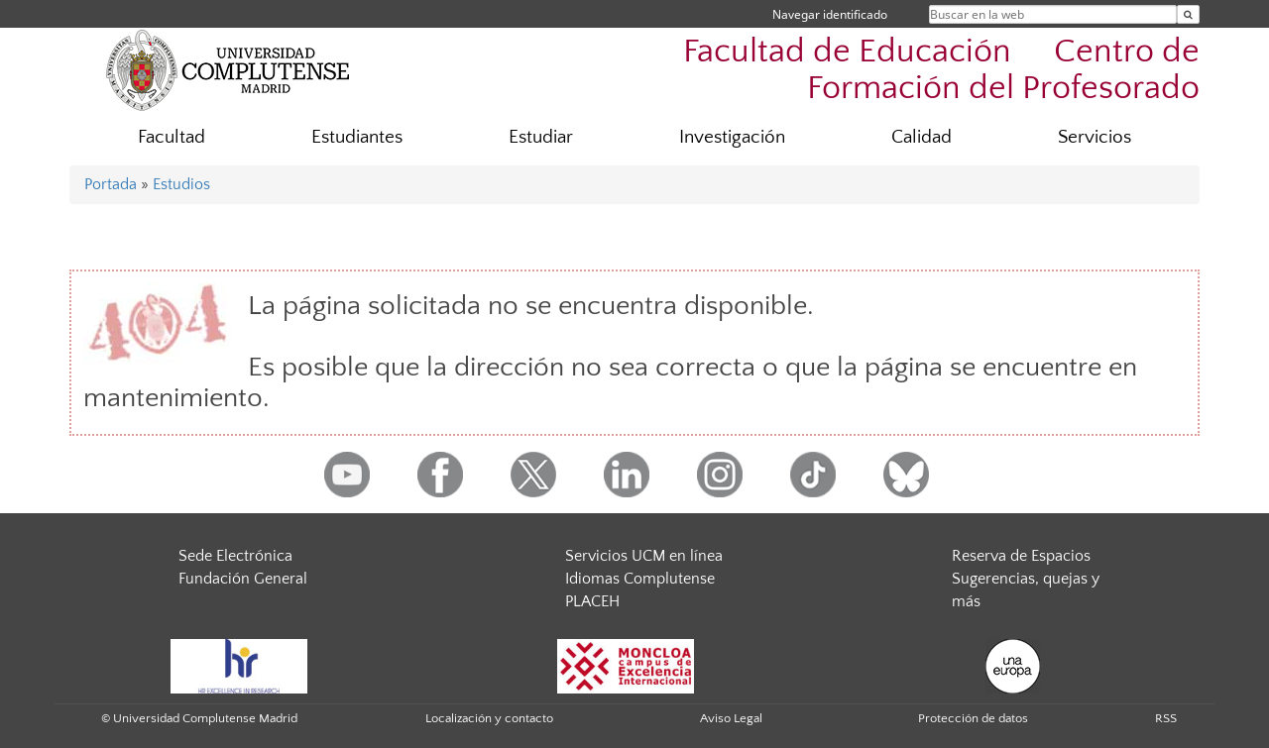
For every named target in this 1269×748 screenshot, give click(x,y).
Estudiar (541, 137)
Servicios (1094, 137)
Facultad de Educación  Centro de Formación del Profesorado (941, 70)
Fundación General (242, 579)
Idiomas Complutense (640, 579)
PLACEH (592, 601)
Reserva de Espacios (1021, 556)
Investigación (732, 137)
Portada (110, 184)
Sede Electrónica (235, 556)
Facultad (171, 137)
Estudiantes (357, 137)
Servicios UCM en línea (644, 556)
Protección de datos (973, 718)
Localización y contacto (489, 718)
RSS (1166, 718)
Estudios (181, 184)
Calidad (921, 137)
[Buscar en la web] (1188, 14)
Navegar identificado (829, 14)
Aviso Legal (731, 718)
